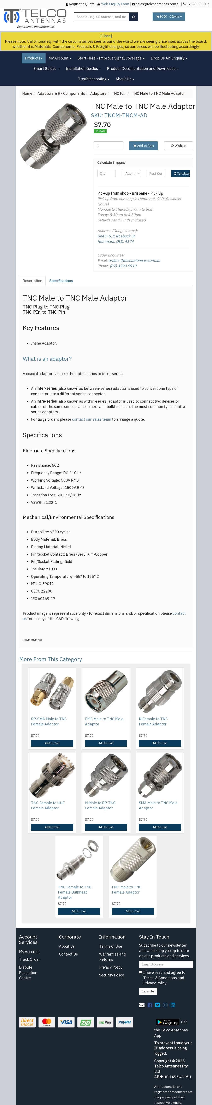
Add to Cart (143, 146)
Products (33, 58)
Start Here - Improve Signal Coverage (111, 58)
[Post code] (156, 173)
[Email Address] (166, 964)
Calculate (182, 173)
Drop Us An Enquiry (169, 58)
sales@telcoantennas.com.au (158, 4)
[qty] (106, 173)
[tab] (32, 281)
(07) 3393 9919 (123, 266)
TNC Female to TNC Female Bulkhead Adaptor (75, 892)
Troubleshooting (93, 78)
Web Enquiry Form (115, 4)
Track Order (29, 959)
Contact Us (68, 954)
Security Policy (111, 975)
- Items (169, 16)
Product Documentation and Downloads (142, 68)
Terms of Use (110, 946)
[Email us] (142, 1004)
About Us (125, 78)
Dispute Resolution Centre (28, 972)
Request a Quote (82, 4)
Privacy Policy (110, 967)
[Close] (106, 36)
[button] (178, 145)
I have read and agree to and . (162, 977)
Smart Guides (46, 68)
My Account (60, 58)
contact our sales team (91, 419)
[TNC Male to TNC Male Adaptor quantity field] (108, 145)
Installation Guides (83, 68)
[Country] (131, 173)
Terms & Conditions (160, 977)
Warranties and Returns (112, 957)
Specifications (61, 280)
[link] (150, 1004)
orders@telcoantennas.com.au (134, 260)
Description (32, 280)
